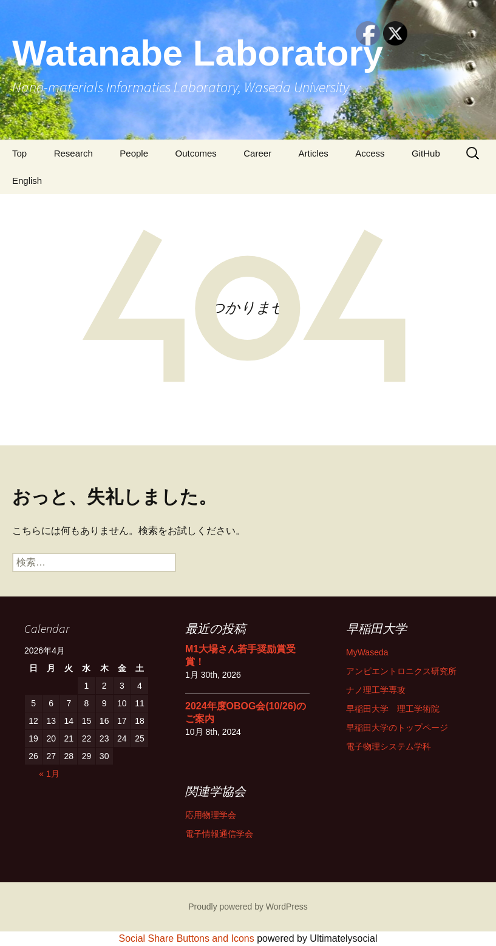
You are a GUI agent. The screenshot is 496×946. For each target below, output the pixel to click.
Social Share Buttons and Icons (186, 938)
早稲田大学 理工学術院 (393, 709)
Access (369, 153)
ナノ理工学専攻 (376, 690)
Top (19, 153)
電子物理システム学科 (388, 746)
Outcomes (195, 153)
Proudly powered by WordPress (248, 906)
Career (257, 153)
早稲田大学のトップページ (397, 727)
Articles (313, 153)
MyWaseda (367, 652)
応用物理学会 (210, 815)
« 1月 (49, 774)
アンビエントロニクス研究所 (401, 671)
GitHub (426, 153)
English (27, 180)
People (134, 153)
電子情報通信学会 (219, 834)
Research (73, 153)
